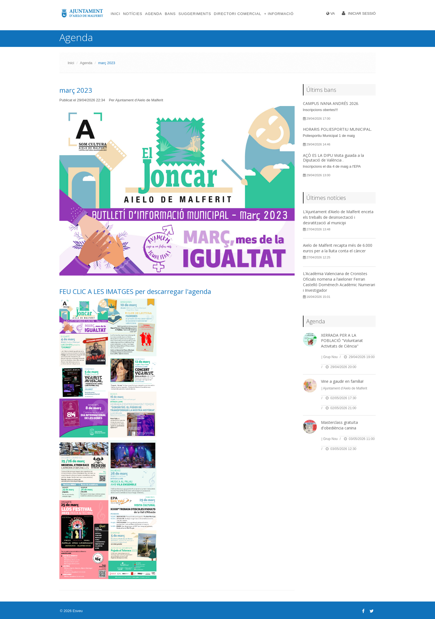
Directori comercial (237, 14)
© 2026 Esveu (71, 611)
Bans (170, 14)
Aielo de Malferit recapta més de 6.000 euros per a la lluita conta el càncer (337, 248)
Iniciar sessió (362, 13)
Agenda (153, 14)
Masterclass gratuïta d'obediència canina (339, 425)
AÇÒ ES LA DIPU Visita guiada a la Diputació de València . (333, 158)
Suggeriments (194, 14)
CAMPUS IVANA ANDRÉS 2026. (331, 103)
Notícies (132, 14)
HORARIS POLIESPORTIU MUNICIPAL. (337, 129)
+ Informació (279, 14)
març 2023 (75, 90)
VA (332, 13)
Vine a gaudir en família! (342, 381)
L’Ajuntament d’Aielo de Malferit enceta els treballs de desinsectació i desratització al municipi (338, 217)
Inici (115, 14)
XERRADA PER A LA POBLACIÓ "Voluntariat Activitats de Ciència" (342, 341)
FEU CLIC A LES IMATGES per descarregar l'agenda (135, 291)
